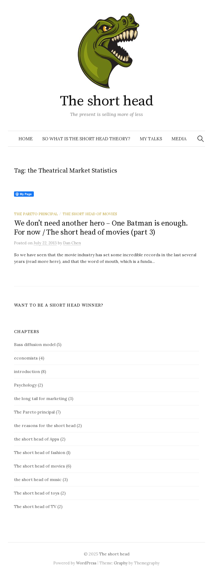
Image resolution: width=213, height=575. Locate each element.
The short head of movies (90, 214)
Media (179, 139)
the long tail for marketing (40, 398)
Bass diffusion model (34, 344)
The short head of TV (35, 506)
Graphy (121, 562)
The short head (106, 101)
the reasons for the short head (45, 425)
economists (26, 358)
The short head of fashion (39, 452)
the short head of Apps (36, 439)
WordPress (86, 562)
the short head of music (38, 479)
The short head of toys (36, 493)
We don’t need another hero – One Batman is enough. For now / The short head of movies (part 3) (101, 228)
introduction (27, 371)
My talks (151, 139)
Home (25, 139)
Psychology (25, 385)
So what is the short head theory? (86, 139)
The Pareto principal (36, 214)
